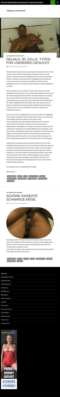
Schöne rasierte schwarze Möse (22, 197)
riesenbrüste (12, 178)
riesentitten (43, 178)
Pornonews (4, 305)
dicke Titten (33, 176)
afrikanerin (11, 176)
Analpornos (4, 288)
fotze (26, 258)
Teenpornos (5, 320)
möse (32, 258)
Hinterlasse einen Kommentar (17, 66)
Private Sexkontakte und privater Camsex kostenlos (22, 2)
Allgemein (10, 192)
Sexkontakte (19, 56)
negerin (49, 258)
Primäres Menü (57, 2)
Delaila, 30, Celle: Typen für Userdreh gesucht (28, 61)
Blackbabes (10, 56)
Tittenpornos (5, 323)
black (20, 176)
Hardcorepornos (6, 298)
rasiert (20, 261)
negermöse (11, 261)
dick (25, 176)
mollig (42, 176)
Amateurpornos (6, 284)
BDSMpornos (5, 291)
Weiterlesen (11, 171)
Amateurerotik (5, 280)
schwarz (11, 181)
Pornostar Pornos (6, 309)
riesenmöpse (32, 178)
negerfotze (40, 258)
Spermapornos (5, 316)
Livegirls (3, 302)
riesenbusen (22, 178)
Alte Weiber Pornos (7, 277)
